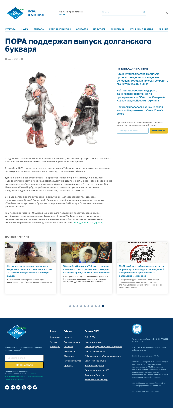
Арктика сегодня (72, 342)
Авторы (53, 342)
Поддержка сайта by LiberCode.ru (146, 391)
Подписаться (158, 130)
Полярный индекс (94, 342)
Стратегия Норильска (95, 360)
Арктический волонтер (96, 379)
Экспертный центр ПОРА (148, 356)
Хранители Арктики (94, 375)
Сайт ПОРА (90, 337)
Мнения (163, 29)
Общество (82, 29)
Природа (38, 29)
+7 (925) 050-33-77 (155, 386)
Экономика (117, 29)
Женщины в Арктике (142, 29)
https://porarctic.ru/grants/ (88, 222)
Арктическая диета (94, 365)
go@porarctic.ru (138, 350)
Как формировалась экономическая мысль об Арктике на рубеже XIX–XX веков (140, 110)
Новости (68, 337)
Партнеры (55, 346)
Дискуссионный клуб (95, 351)
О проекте (55, 337)
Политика (99, 29)
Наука (24, 29)
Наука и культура (72, 360)
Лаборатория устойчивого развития (103, 356)
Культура (10, 29)
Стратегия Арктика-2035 (97, 370)
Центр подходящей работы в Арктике (103, 346)
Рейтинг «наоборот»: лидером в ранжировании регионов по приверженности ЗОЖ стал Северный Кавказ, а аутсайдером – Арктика (141, 95)
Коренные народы (60, 29)
